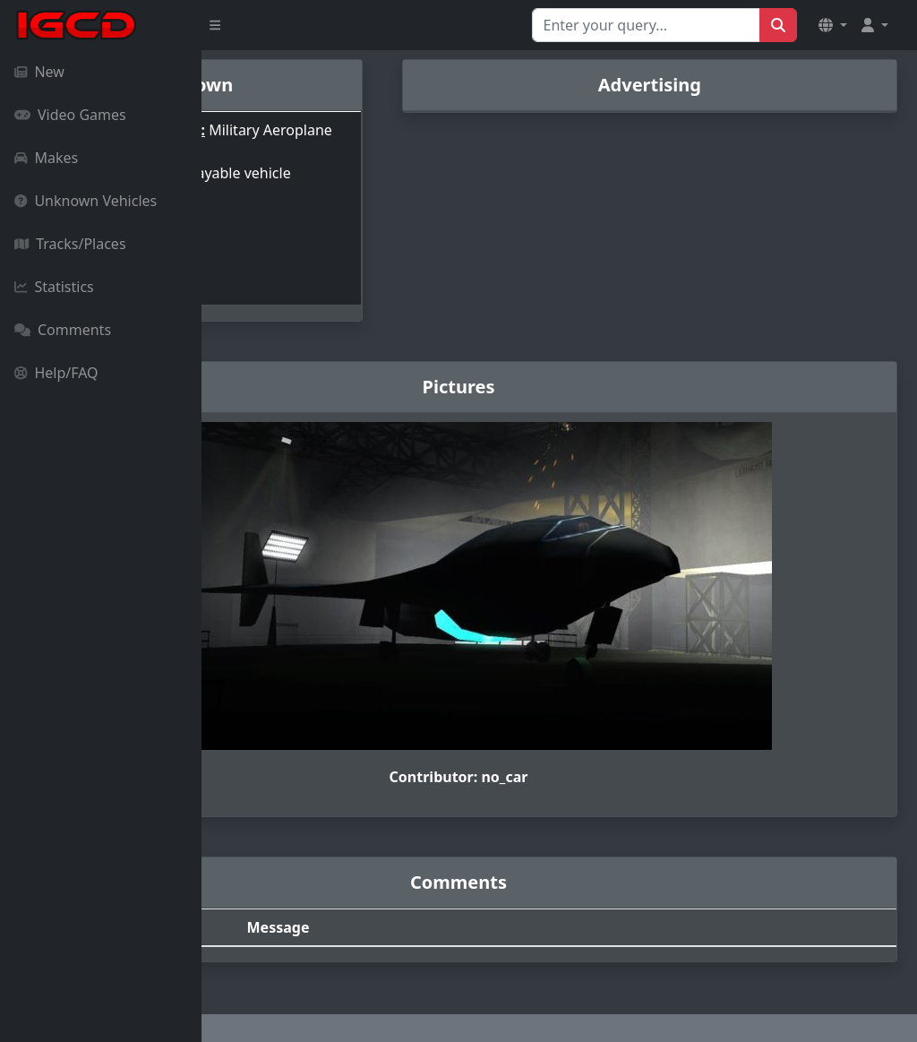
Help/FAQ (56, 373)
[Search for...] (646, 25)
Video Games (70, 115)
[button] (832, 25)
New (39, 72)
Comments (62, 330)
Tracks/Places (70, 244)
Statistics (54, 287)
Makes (46, 158)
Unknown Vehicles (85, 201)
